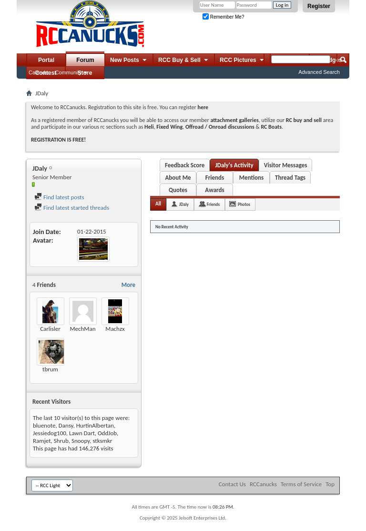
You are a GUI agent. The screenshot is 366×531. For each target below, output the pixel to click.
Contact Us (232, 484)
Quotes (178, 190)
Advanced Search (319, 72)
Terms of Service (301, 484)
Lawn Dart (82, 433)
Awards (214, 190)
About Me (178, 177)
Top (330, 484)
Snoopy (80, 440)
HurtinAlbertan (95, 425)
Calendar (39, 72)
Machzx (114, 328)
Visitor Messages (285, 165)
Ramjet (42, 440)
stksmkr (102, 440)
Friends (214, 177)
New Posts (129, 60)
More (128, 284)
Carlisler (50, 328)
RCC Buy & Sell (183, 60)
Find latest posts (59, 197)
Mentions (251, 177)
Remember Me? (223, 17)
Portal (46, 60)
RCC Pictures (242, 60)
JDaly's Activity (234, 165)
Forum (85, 60)
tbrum (50, 369)
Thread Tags (290, 177)
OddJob (107, 433)
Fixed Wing (169, 126)
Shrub (61, 440)
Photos (244, 204)
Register (318, 6)
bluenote (44, 425)
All (158, 204)
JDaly (184, 204)
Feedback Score (184, 165)
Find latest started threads (71, 207)
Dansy (66, 425)
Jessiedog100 (49, 433)
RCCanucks (263, 484)
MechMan (82, 328)
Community (68, 72)
